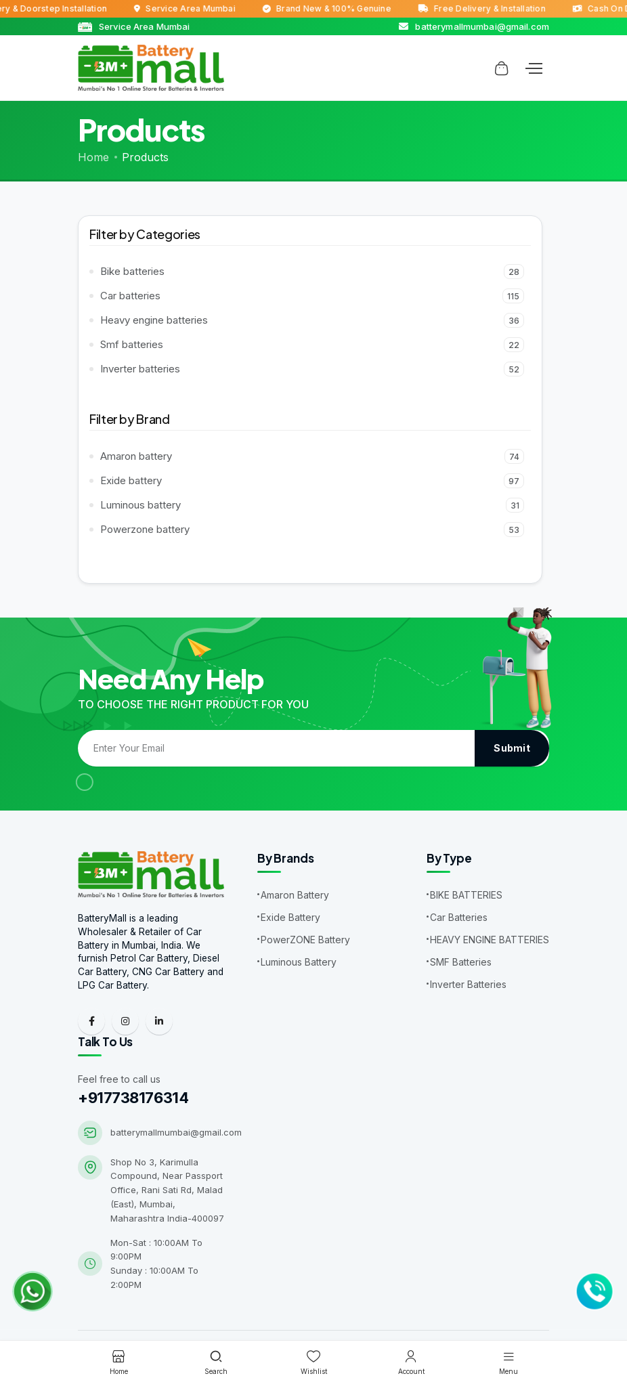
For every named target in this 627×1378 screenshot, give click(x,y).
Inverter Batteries (468, 984)
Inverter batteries (312, 369)
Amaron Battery (295, 895)
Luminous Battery (299, 962)
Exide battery (312, 480)
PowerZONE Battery (305, 939)
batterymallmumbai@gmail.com (176, 1133)
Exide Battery (290, 917)
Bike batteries (312, 271)
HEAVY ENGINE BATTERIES (489, 939)
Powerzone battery (312, 529)
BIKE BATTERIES (466, 895)
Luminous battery (312, 505)
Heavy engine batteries (312, 320)
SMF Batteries (461, 962)
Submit (512, 748)
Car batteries (312, 295)
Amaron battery (312, 456)
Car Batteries (459, 917)
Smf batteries (312, 344)
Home (93, 157)
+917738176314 (133, 1099)
